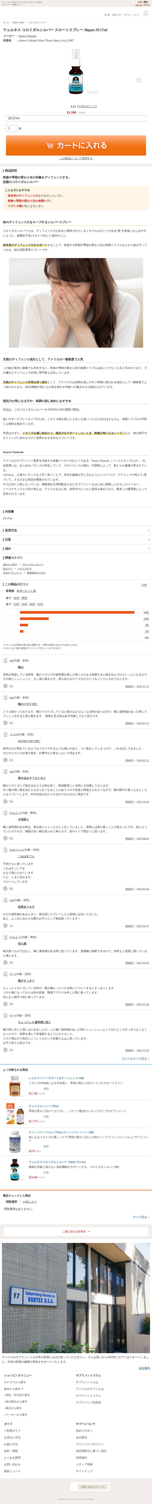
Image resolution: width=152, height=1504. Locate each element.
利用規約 (81, 1457)
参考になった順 (26, 590)
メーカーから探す (16, 1414)
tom (12, 900)
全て (8, 598)
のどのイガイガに (29, 741)
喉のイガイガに (27, 704)
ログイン (128, 15)
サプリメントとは (87, 1382)
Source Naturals (27, 35)
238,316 (138, 5)
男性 (24, 598)
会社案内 (144, 1368)
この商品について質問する (76, 158)
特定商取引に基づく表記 (91, 1450)
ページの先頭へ (146, 1498)
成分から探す (19, 22)
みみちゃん (17, 849)
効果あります (26, 906)
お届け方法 (11, 1444)
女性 (16, 598)
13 (46, 1172)
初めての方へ (84, 1430)
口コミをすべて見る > (135, 1058)
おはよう (15, 812)
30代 (24, 604)
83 (46, 1088)
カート (137, 15)
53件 (144, 585)
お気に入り (117, 15)
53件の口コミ (87, 106)
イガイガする (24, 568)
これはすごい (26, 856)
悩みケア (7, 568)
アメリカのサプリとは (90, 1388)
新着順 (10, 590)
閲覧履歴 (11, 1201)
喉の (21, 667)
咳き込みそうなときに (32, 778)
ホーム (6, 22)
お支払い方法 (12, 1437)
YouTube (62, 1487)
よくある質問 (12, 1457)
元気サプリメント (12, 572)
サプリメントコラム (88, 1395)
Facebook (45, 1487)
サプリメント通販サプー (12, 12)
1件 (147, 631)
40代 (32, 604)
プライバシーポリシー (90, 1444)
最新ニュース (12, 1471)
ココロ (14, 734)
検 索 (107, 15)
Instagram (53, 1487)
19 (46, 1116)
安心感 (22, 943)
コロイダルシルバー (38, 22)
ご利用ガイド (12, 1430)
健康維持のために (36, 572)
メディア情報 (84, 1464)
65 (46, 1146)
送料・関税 (11, 1450)
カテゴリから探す (15, 1382)
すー (12, 974)
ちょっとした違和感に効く (34, 1022)
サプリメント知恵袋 (88, 1402)
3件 (147, 625)
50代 (40, 604)
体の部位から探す (16, 1401)
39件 (146, 612)
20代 (16, 604)
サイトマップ (84, 1471)
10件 (146, 618)
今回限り (23, 819)
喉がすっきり (26, 980)
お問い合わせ (12, 1464)
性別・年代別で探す (17, 1395)
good (6, 686)
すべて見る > (141, 1217)
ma (11, 660)
